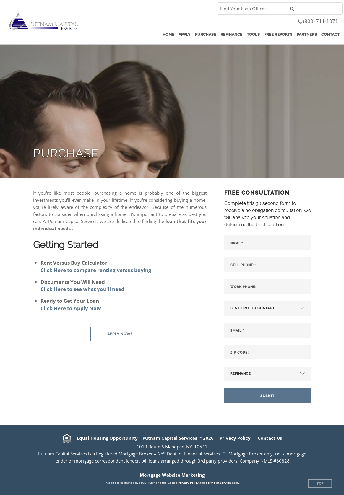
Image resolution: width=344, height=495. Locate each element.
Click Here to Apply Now (70, 308)
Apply (185, 34)
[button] (119, 334)
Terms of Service (218, 483)
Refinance (231, 34)
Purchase (205, 34)
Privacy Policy (235, 438)
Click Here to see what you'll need (82, 289)
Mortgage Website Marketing (172, 475)
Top (320, 484)
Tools (253, 34)
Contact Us (270, 438)
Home (168, 34)
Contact (330, 34)
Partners (307, 34)
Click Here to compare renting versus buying (95, 270)
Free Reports (278, 34)
